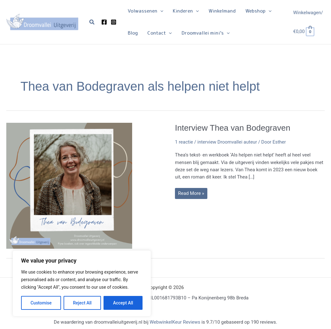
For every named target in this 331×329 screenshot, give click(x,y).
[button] (92, 22)
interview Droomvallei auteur (227, 142)
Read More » (191, 194)
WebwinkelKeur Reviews (174, 322)
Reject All (82, 302)
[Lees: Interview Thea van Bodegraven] (69, 185)
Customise (41, 302)
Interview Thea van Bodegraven (232, 128)
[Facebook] (104, 22)
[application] (160, 11)
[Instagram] (113, 22)
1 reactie (184, 142)
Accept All (123, 302)
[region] (82, 283)
